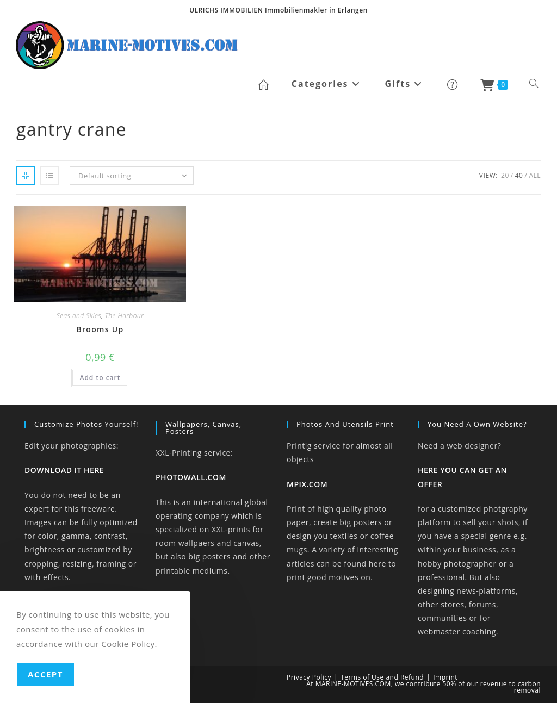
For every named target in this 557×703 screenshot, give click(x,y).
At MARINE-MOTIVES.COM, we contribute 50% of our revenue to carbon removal (423, 687)
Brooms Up (99, 329)
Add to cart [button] (99, 377)
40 (519, 175)
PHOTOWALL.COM (191, 477)
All (535, 175)
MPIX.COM (307, 484)
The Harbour (124, 315)
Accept (45, 674)
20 (505, 175)
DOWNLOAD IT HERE (64, 470)
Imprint (445, 677)
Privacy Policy (309, 677)
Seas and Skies (79, 315)
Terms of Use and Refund (382, 677)
